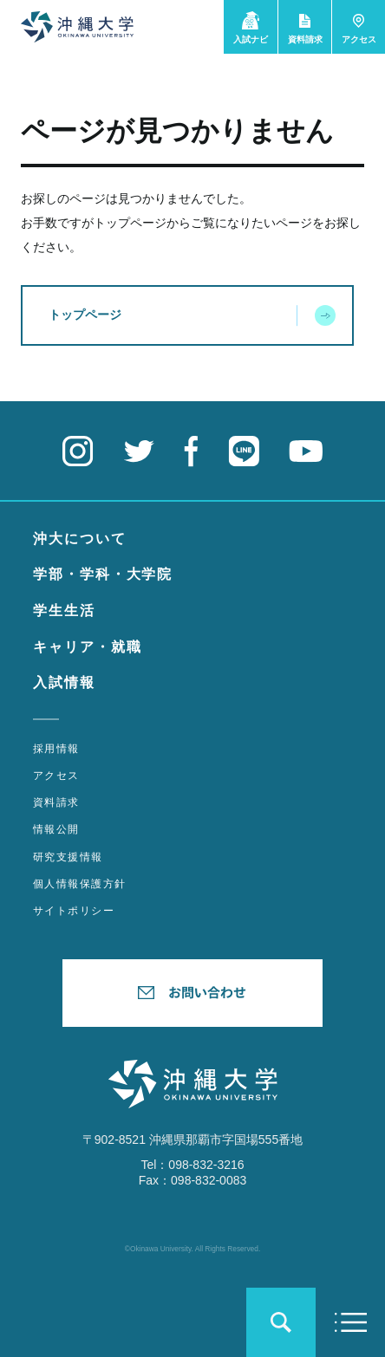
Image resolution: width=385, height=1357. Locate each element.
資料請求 (56, 802)
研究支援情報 (68, 857)
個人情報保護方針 (80, 884)
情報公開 (56, 829)
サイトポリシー (73, 911)
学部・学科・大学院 (103, 574)
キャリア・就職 (87, 647)
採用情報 (56, 749)
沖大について (80, 538)
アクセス (56, 775)
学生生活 (64, 610)
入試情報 (64, 682)
